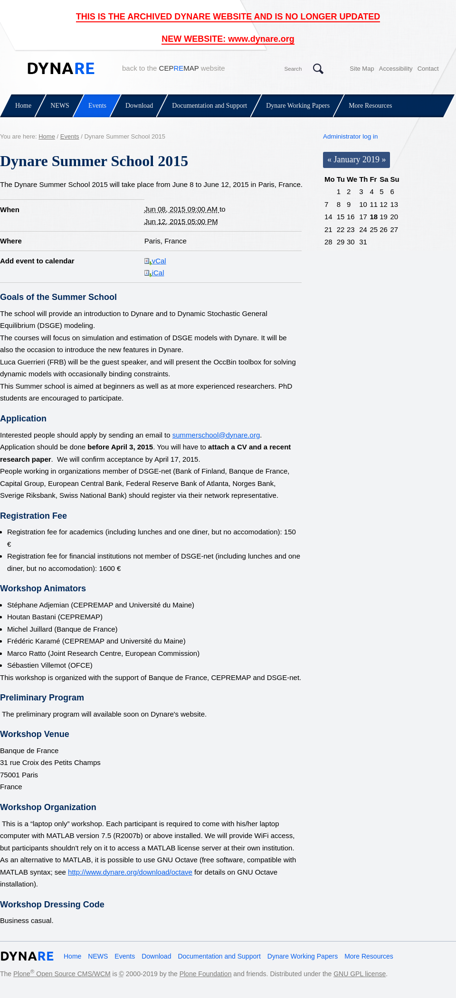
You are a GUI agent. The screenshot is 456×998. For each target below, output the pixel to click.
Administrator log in (350, 136)
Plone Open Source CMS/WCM (62, 974)
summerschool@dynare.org (216, 435)
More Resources (370, 105)
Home (23, 105)
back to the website (173, 68)
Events (97, 105)
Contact (428, 68)
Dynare (61, 68)
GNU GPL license (359, 974)
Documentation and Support (209, 105)
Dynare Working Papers (298, 105)
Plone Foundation (206, 974)
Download (139, 105)
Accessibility (396, 68)
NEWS (59, 105)
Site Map (362, 68)
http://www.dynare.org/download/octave (130, 872)
